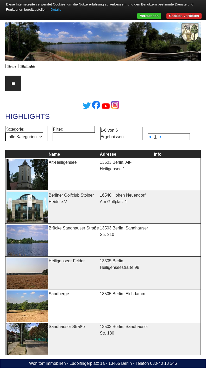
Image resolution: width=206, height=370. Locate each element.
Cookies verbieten (184, 15)
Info (157, 154)
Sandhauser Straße (67, 326)
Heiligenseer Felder (67, 261)
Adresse (108, 154)
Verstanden (149, 15)
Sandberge (59, 294)
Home (11, 66)
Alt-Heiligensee (63, 162)
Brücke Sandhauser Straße (74, 228)
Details (56, 9)
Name (54, 154)
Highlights (28, 66)
